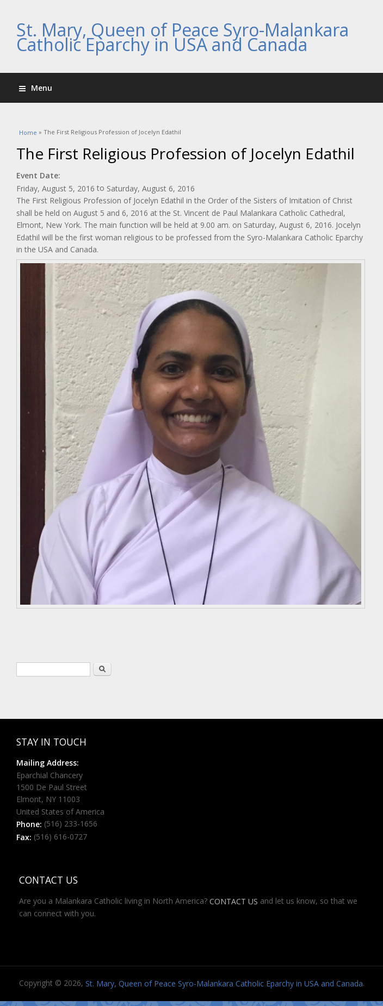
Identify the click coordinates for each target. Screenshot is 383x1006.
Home (28, 132)
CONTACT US (233, 901)
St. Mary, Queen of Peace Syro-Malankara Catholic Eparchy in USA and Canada (182, 37)
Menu (35, 88)
